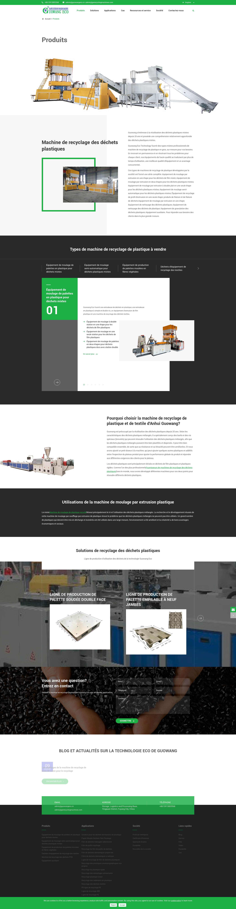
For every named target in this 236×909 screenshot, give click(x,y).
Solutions (94, 10)
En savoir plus (90, 354)
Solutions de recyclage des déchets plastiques (118, 550)
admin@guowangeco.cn (74, 2)
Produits (81, 10)
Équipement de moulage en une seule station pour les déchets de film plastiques (99, 334)
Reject (113, 905)
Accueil (48, 19)
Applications (110, 10)
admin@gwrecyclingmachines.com (99, 2)
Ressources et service (140, 10)
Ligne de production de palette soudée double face (78, 597)
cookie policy (176, 901)
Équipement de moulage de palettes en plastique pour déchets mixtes (59, 295)
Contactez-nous (176, 10)
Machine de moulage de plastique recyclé (67, 512)
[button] (198, 268)
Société (159, 10)
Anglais (188, 2)
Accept (122, 905)
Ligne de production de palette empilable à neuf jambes (151, 599)
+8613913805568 (50, 2)
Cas (123, 10)
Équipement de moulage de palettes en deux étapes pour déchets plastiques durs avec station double (101, 344)
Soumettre (127, 721)
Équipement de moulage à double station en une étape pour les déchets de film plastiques (99, 324)
